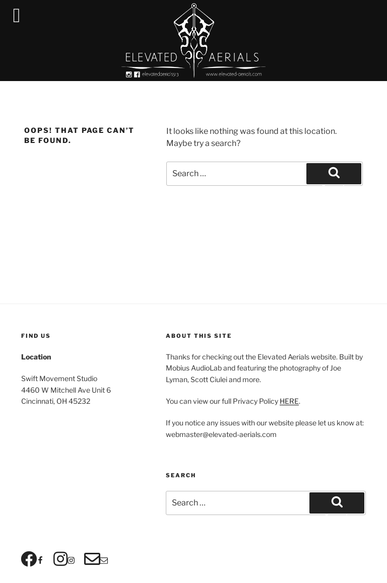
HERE (289, 401)
